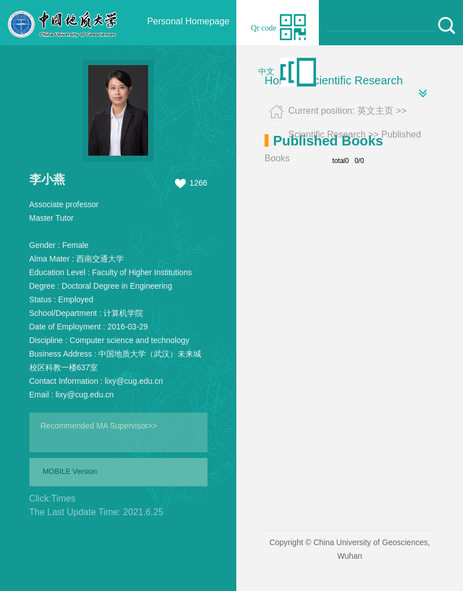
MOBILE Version (70, 471)
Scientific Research (354, 80)
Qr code (263, 28)
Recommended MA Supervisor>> (99, 425)
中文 (266, 71)
